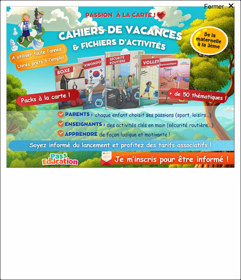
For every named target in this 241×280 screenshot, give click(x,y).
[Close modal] (219, 13)
